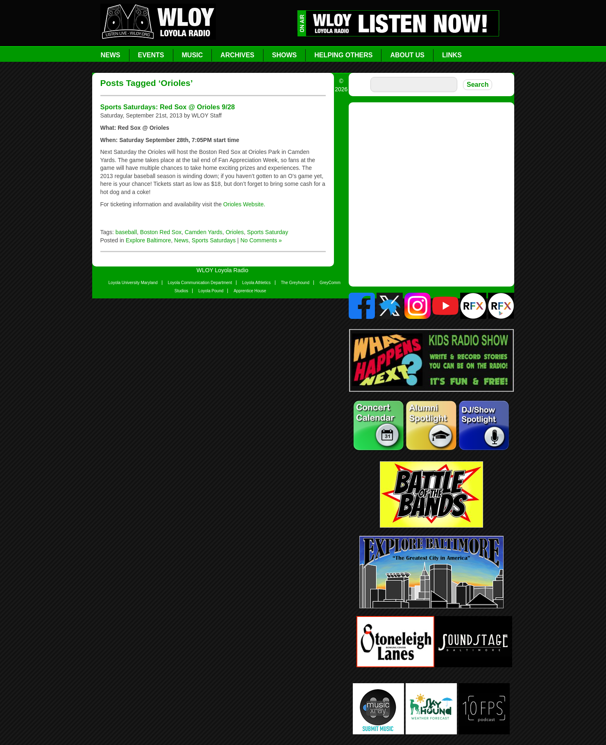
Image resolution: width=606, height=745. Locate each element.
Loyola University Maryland (133, 282)
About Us (407, 55)
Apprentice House (250, 291)
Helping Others (343, 55)
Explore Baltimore (148, 240)
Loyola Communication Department (200, 282)
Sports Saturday (267, 232)
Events (151, 55)
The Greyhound (295, 282)
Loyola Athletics (256, 282)
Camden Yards (203, 232)
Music (192, 55)
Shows (284, 55)
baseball (126, 232)
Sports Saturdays (214, 240)
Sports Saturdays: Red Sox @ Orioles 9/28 (167, 107)
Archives (237, 55)
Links (452, 55)
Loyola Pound (210, 291)
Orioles (235, 232)
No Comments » (261, 240)
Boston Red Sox (161, 232)
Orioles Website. (244, 204)
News (110, 55)
